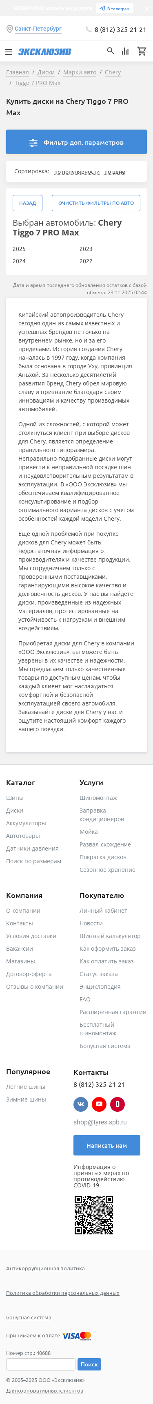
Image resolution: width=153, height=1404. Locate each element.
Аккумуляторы (26, 823)
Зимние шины (26, 1099)
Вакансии (19, 948)
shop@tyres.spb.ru (100, 1122)
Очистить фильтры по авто (96, 202)
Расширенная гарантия (113, 1012)
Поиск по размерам (33, 861)
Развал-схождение (105, 844)
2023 (86, 248)
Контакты (19, 923)
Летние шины (25, 1087)
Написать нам (106, 1145)
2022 (86, 260)
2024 (19, 260)
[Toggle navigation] (8, 51)
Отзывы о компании (34, 986)
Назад (27, 202)
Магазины (20, 961)
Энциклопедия (100, 986)
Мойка (89, 831)
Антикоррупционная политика (45, 1268)
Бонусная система (105, 1046)
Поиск (89, 1364)
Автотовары (23, 836)
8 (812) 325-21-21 (120, 29)
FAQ (85, 999)
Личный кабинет (103, 910)
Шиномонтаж (98, 798)
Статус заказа (99, 974)
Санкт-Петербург (38, 28)
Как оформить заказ (108, 948)
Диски (14, 810)
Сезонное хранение (107, 869)
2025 (19, 248)
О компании (23, 910)
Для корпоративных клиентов (44, 1390)
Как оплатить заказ (107, 961)
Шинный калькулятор (110, 936)
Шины (15, 798)
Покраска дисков (103, 857)
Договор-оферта (29, 974)
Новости (91, 923)
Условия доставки (31, 936)
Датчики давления (32, 848)
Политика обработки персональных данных (63, 1292)
